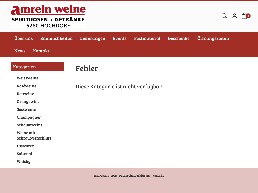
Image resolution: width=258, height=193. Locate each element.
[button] (224, 16)
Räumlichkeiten (56, 38)
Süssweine (26, 109)
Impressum (101, 175)
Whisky (23, 161)
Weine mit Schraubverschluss (34, 135)
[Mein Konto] (234, 16)
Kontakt (41, 51)
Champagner (29, 117)
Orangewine (28, 101)
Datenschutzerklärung (135, 175)
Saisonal (24, 153)
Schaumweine (30, 124)
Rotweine (25, 93)
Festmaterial (147, 38)
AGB (114, 175)
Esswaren (26, 145)
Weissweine (27, 77)
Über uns (23, 38)
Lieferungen (92, 38)
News (19, 51)
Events (119, 38)
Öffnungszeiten (213, 38)
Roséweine (26, 85)
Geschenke (179, 38)
